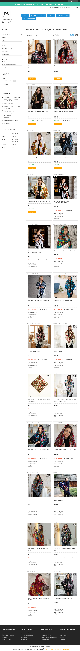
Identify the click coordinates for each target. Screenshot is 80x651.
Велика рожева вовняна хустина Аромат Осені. (38, 66)
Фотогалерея (5, 54)
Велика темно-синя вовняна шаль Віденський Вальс (63, 499)
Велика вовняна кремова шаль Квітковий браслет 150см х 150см (39, 350)
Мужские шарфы (45, 639)
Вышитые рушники (45, 641)
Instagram (62, 639)
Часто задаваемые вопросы (9, 43)
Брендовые (24, 639)
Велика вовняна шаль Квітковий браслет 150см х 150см (65, 350)
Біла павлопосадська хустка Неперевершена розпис (61, 201)
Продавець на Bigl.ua (40, 648)
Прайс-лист (4, 634)
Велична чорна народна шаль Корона (64, 157)
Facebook (62, 637)
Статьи (3, 57)
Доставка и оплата (63, 15)
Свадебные (24, 641)
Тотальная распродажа (46, 634)
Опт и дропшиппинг (29, 18)
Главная (25, 15)
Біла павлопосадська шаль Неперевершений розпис (35, 251)
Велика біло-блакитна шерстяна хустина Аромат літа (38, 301)
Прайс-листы (5, 51)
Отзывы (4, 45)
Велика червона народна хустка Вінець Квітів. (38, 549)
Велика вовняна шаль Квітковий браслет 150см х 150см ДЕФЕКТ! (65, 400)
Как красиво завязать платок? (10, 64)
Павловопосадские (26, 632)
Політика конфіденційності (63, 649)
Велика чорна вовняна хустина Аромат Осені (38, 112)
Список (76, 34)
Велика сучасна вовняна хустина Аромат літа (65, 66)
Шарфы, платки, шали (37, 15)
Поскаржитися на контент (50, 649)
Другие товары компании (47, 632)
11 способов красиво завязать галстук (10, 60)
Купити (31, 78)
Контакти (62, 641)
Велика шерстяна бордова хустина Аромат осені (63, 112)
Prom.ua (48, 646)
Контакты (51, 15)
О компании (5, 632)
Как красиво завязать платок (67, 634)
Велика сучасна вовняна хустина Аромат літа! (38, 499)
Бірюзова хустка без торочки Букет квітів (65, 250)
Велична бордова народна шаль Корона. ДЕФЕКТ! (38, 599)
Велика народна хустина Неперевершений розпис (39, 450)
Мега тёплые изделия (46, 635)
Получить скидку (59, 4)
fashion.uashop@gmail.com (11, 120)
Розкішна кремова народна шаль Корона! (39, 201)
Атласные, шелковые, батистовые (49, 637)
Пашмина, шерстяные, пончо (28, 634)
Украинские (24, 637)
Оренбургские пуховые (27, 635)
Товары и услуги (6, 34)
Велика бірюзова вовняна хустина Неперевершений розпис (63, 301)
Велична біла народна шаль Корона (37, 157)
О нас (3, 40)
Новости (4, 37)
